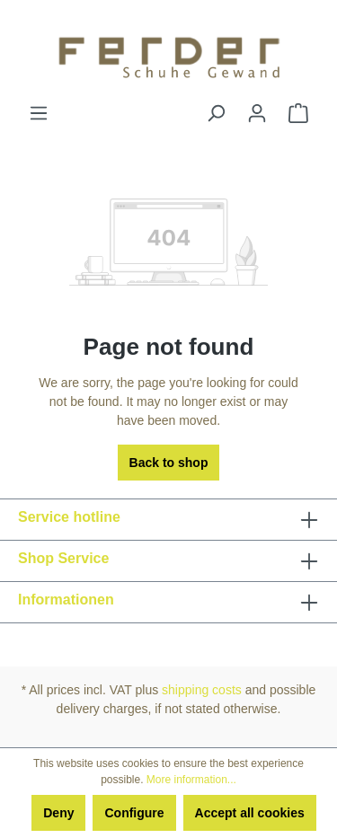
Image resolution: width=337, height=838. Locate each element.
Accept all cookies (250, 813)
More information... (191, 779)
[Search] (215, 113)
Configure (134, 813)
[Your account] (257, 113)
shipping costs (202, 690)
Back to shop (168, 462)
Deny (58, 813)
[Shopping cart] (298, 113)
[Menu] (38, 113)
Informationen (66, 599)
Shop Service (63, 558)
